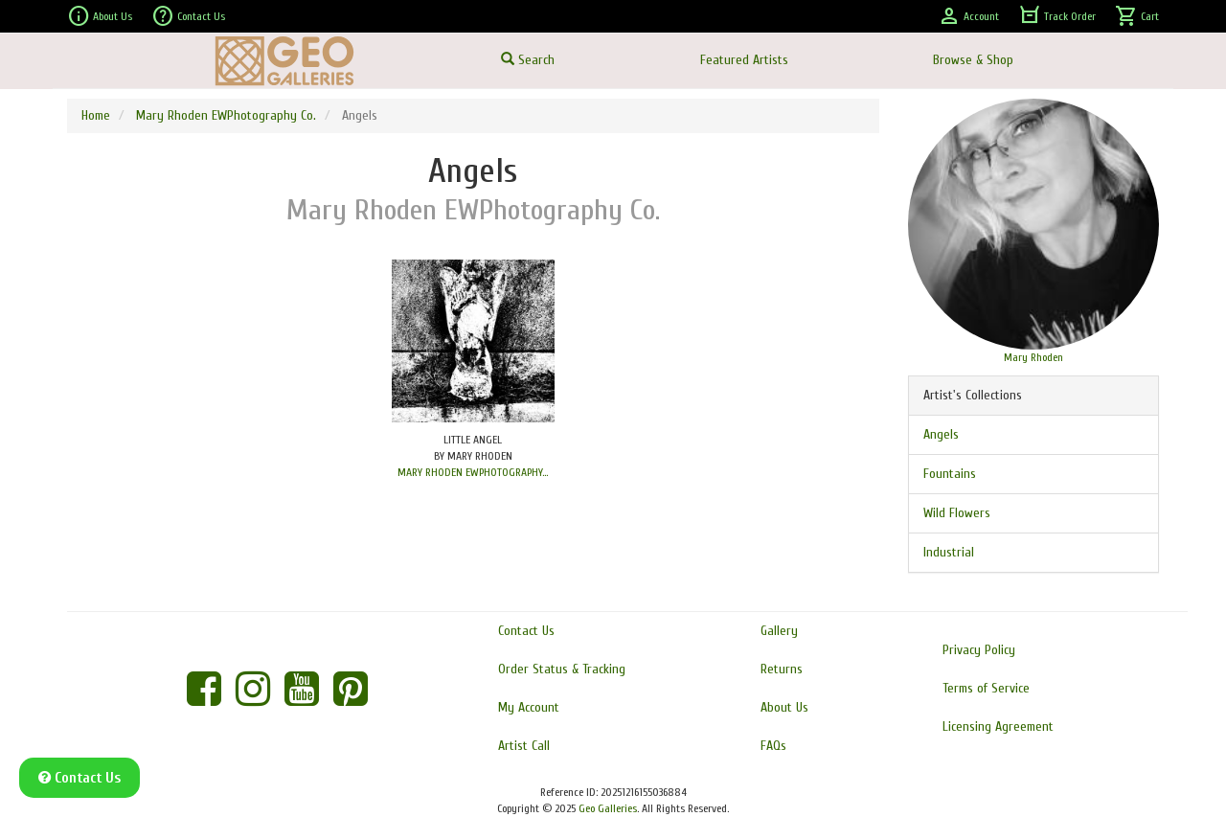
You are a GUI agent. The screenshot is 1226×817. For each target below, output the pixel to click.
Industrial (948, 552)
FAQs (773, 746)
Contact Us (188, 16)
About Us (99, 16)
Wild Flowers (956, 513)
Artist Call (524, 746)
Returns (782, 669)
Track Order (1057, 16)
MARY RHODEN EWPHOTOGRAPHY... (472, 472)
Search (528, 60)
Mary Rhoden (1033, 357)
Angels (941, 434)
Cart (1137, 16)
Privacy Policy (978, 650)
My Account (528, 707)
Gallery (779, 631)
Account (968, 16)
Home (95, 115)
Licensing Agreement (998, 726)
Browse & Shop (973, 60)
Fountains (949, 473)
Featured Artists (744, 60)
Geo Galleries (608, 808)
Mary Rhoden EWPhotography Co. (226, 115)
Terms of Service (986, 688)
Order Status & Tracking (561, 669)
